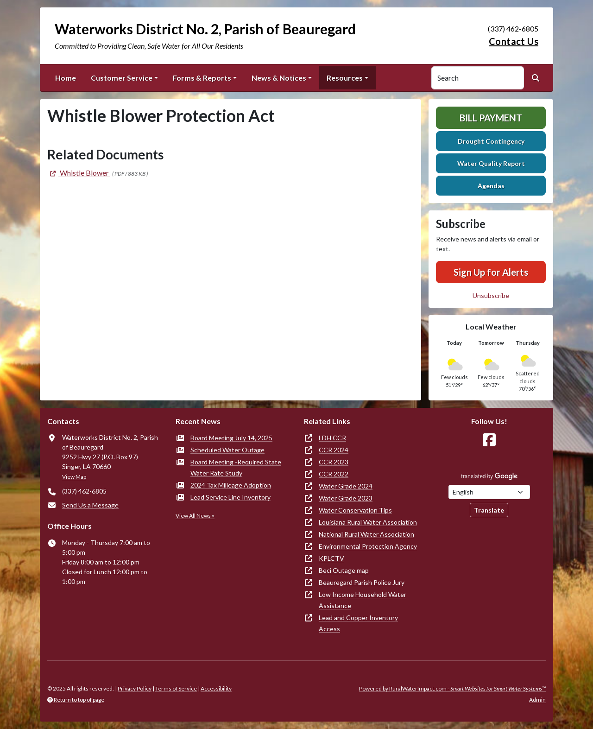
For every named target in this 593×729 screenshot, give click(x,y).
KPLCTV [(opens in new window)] (331, 558)
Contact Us (513, 41)
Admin (537, 699)
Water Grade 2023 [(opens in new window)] (345, 498)
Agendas (491, 186)
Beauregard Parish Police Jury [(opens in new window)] (361, 582)
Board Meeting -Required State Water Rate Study (235, 467)
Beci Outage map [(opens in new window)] (344, 570)
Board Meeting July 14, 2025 (231, 438)
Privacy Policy (134, 688)
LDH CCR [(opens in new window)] (332, 438)
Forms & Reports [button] (202, 77)
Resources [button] (345, 77)
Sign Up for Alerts (491, 272)
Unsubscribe (491, 295)
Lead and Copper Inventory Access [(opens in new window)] (358, 623)
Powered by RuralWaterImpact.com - (452, 688)
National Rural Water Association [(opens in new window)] (366, 534)
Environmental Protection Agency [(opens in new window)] (368, 546)
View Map (74, 476)
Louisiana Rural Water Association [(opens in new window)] (368, 522)
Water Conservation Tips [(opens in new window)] (355, 510)
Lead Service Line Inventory (230, 497)
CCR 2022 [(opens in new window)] (333, 474)
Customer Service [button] (121, 77)
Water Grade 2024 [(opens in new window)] (345, 486)
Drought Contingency (491, 141)
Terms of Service (176, 688)
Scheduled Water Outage (227, 450)
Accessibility (216, 688)
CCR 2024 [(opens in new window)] (333, 450)
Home (65, 77)
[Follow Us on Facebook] (489, 440)
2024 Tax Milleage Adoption (230, 485)
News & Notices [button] (279, 77)
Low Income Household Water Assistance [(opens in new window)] (362, 599)
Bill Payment (491, 117)
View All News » (195, 515)
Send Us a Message (90, 505)
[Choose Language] (489, 492)
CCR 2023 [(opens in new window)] (333, 462)
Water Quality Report (491, 163)
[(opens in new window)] (78, 172)
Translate (489, 510)
